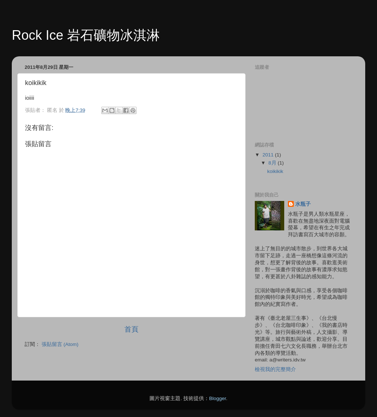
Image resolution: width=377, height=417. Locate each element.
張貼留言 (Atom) (60, 344)
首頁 (131, 329)
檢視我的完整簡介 (275, 369)
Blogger (217, 398)
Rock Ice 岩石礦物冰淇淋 (86, 35)
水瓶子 (303, 204)
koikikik (275, 171)
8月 (273, 163)
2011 (269, 155)
